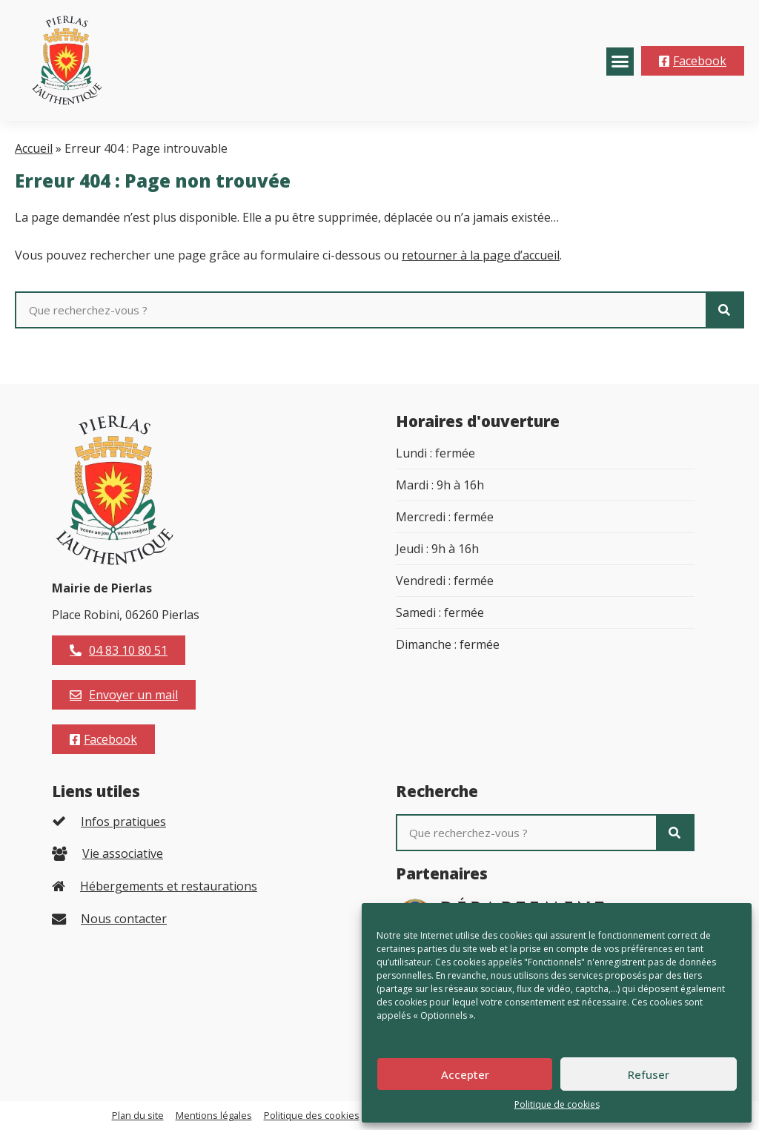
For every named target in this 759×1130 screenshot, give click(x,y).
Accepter (465, 1074)
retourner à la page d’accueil (481, 255)
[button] (620, 61)
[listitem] (201, 821)
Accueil (34, 148)
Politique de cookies (557, 1104)
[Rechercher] (724, 310)
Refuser (648, 1074)
